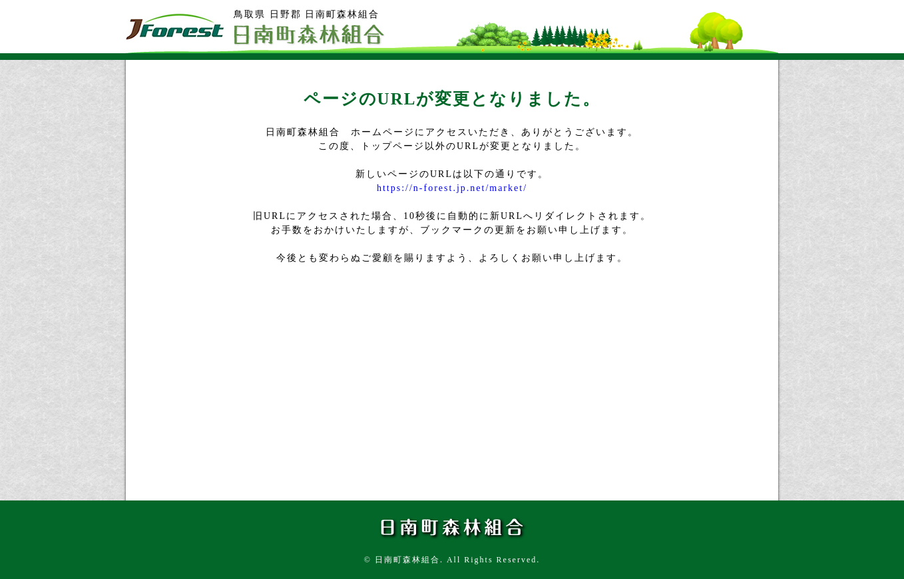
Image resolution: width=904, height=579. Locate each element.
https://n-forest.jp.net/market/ (452, 188)
